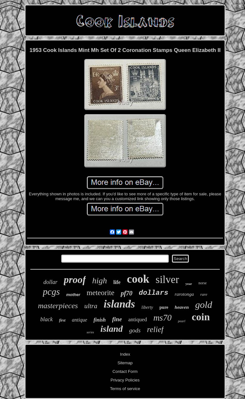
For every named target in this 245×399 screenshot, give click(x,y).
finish (99, 320)
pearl (181, 321)
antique (79, 320)
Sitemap (125, 362)
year (188, 284)
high (99, 280)
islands (119, 304)
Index (125, 354)
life (117, 282)
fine (117, 319)
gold (203, 304)
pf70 (126, 293)
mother (73, 294)
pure (164, 307)
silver (167, 279)
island (111, 329)
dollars (153, 293)
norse (202, 283)
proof (75, 279)
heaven (182, 307)
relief (155, 329)
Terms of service (125, 388)
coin (201, 317)
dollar (50, 282)
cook (138, 279)
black (46, 319)
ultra (90, 306)
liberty (147, 307)
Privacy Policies (124, 380)
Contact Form (125, 371)
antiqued (137, 319)
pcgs (51, 292)
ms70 (162, 318)
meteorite (101, 293)
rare (203, 294)
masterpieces (58, 305)
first (62, 320)
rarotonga (184, 294)
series (90, 332)
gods (135, 330)
